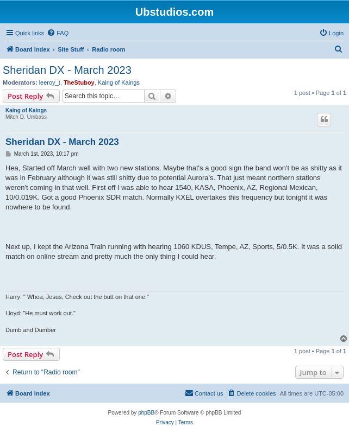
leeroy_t (49, 82)
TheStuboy (79, 82)
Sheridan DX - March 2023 (67, 70)
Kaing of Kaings (119, 82)
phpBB (146, 413)
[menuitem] (57, 33)
